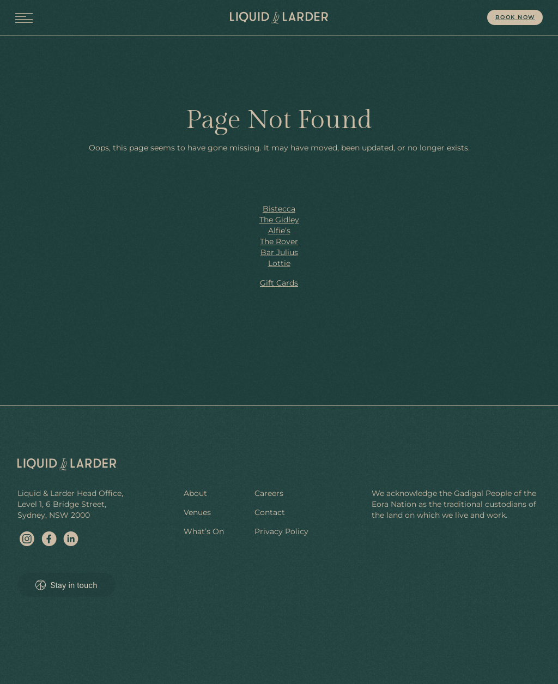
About (195, 493)
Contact (269, 512)
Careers (268, 493)
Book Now (515, 17)
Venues (197, 512)
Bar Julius (279, 252)
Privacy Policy (281, 531)
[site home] (279, 17)
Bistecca (279, 209)
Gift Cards (279, 283)
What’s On (204, 531)
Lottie (279, 263)
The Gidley (279, 220)
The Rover (279, 241)
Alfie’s (279, 230)
